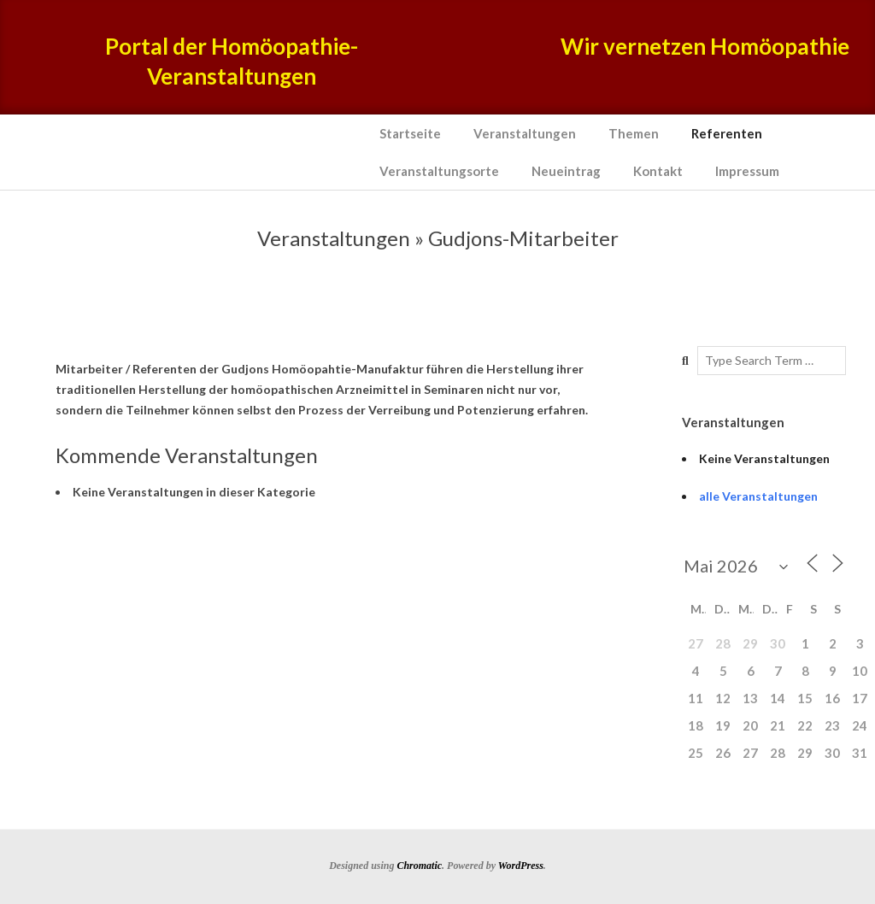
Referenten (726, 133)
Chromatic (419, 866)
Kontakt (658, 171)
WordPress (520, 866)
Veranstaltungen (524, 133)
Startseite (410, 133)
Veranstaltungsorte (439, 171)
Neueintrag (566, 171)
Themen (633, 133)
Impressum (747, 171)
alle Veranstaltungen (758, 496)
